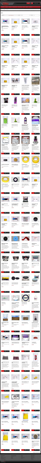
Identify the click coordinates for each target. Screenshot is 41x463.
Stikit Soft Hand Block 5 (35, 381)
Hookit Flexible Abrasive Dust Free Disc (25, 283)
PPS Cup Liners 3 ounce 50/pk (5, 323)
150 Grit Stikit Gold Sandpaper (15, 46)
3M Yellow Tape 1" (24, 164)
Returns (12, 457)
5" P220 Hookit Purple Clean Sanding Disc (15, 204)
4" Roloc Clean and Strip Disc (15, 184)
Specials (22, 458)
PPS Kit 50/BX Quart (25, 322)
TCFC (4, 461)
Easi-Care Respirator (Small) (25, 263)
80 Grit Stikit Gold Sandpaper (4, 224)
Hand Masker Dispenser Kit (5, 283)
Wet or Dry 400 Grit (35, 421)
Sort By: (19, 15)
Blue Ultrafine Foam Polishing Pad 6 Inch (15, 243)
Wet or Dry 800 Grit (25, 441)
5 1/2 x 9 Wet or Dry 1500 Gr (5, 204)
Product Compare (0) (11, 15)
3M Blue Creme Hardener (25, 85)
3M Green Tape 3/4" (15, 124)
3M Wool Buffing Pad (15, 164)
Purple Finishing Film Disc (15, 342)
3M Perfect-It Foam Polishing (5, 145)
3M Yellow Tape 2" (34, 164)
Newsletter (32, 459)
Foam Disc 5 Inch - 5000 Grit (35, 263)
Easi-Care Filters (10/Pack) (34, 243)
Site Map (12, 458)
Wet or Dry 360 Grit (25, 421)
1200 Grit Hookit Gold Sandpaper (5, 46)
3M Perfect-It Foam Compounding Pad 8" (35, 125)
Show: (32, 15)
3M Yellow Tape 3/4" (5, 184)
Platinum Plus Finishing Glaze (35, 303)
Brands (22, 456)
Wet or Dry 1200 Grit (35, 401)
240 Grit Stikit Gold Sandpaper (4, 85)
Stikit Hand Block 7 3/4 (25, 381)
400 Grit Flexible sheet (25, 184)
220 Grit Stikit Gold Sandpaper (25, 66)
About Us (2, 456)
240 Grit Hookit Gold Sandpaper (35, 66)
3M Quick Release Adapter (34, 145)
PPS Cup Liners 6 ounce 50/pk (15, 323)
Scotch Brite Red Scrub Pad (15, 362)
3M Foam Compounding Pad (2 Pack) (25, 105)
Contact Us (12, 456)
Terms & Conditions (3, 459)
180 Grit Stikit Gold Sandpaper (4, 66)
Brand (4, 9)
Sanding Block (34, 342)
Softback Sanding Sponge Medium (14, 382)
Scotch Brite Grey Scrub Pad (5, 362)
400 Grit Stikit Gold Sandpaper (35, 184)
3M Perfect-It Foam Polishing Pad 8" (15, 145)
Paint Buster (3, 302)
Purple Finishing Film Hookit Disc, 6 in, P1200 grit (5, 27)
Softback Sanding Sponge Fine (4, 382)
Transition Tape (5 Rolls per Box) (15, 402)
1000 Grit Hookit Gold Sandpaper (35, 26)
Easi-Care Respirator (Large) (5, 263)
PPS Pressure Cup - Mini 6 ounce (5, 342)
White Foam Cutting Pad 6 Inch (35, 441)
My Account (32, 456)
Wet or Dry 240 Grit (15, 421)
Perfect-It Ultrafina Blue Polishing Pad (15, 303)
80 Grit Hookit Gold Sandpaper (35, 204)
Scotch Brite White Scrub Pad (25, 362)
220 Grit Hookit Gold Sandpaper (15, 66)
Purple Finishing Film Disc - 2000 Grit (25, 342)
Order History (32, 457)
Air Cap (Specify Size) (35, 223)
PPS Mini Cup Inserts (35, 322)
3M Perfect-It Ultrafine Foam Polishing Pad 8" (25, 145)
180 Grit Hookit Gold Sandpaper (35, 46)
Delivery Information (3, 457)
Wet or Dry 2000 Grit (5, 421)
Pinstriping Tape (24, 302)
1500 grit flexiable (24, 45)
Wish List (32, 458)
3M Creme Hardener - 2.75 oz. (35, 85)
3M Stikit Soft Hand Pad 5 (5, 164)
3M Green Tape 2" (4, 124)
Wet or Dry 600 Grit (15, 441)
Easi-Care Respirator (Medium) (15, 263)
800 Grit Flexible (14, 223)
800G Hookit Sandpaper (25, 223)
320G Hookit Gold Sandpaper (14, 85)
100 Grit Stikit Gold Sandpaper (15, 26)
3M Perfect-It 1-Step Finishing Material (25, 125)
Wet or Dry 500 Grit (5, 441)
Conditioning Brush (25, 243)
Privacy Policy (2, 458)
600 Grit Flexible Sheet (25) (25, 204)
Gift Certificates (23, 457)
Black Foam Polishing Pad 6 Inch (5, 243)
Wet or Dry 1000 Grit (25, 401)
